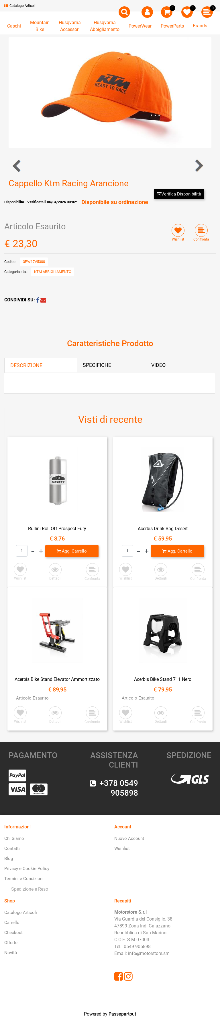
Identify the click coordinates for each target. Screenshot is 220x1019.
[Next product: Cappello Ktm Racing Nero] (198, 166)
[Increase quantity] (41, 551)
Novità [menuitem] (10, 952)
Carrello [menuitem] (11, 922)
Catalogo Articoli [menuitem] (20, 912)
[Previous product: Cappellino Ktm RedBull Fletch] (17, 166)
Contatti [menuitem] (12, 848)
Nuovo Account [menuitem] (129, 838)
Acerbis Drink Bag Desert (163, 528)
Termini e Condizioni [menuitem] (24, 878)
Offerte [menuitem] (10, 942)
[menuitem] (28, 889)
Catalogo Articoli (20, 6)
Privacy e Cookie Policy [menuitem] (26, 868)
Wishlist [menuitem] (122, 848)
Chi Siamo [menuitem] (14, 838)
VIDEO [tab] (158, 365)
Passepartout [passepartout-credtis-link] (122, 1014)
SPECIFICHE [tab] (97, 365)
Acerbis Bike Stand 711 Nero (162, 679)
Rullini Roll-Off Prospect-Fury (57, 528)
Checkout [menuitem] (13, 932)
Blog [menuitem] (8, 858)
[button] (110, 92)
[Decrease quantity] (33, 551)
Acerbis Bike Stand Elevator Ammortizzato (57, 679)
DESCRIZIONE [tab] (26, 365)
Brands (200, 25)
